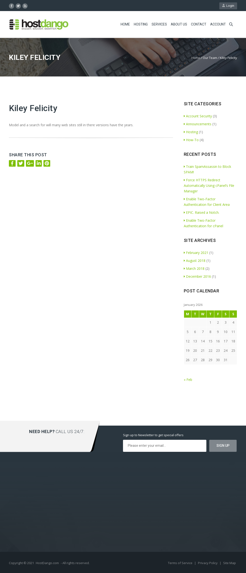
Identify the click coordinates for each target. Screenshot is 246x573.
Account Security (198, 116)
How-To (191, 140)
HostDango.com (47, 563)
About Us (179, 24)
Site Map (229, 563)
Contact (198, 24)
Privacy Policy (208, 563)
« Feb (188, 379)
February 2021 (196, 252)
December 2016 (197, 276)
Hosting (141, 24)
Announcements (197, 124)
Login (228, 5)
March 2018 (194, 268)
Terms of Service (180, 563)
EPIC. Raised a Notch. (201, 212)
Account (218, 24)
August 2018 (194, 260)
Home (125, 24)
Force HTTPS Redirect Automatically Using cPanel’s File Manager (209, 185)
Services (159, 24)
